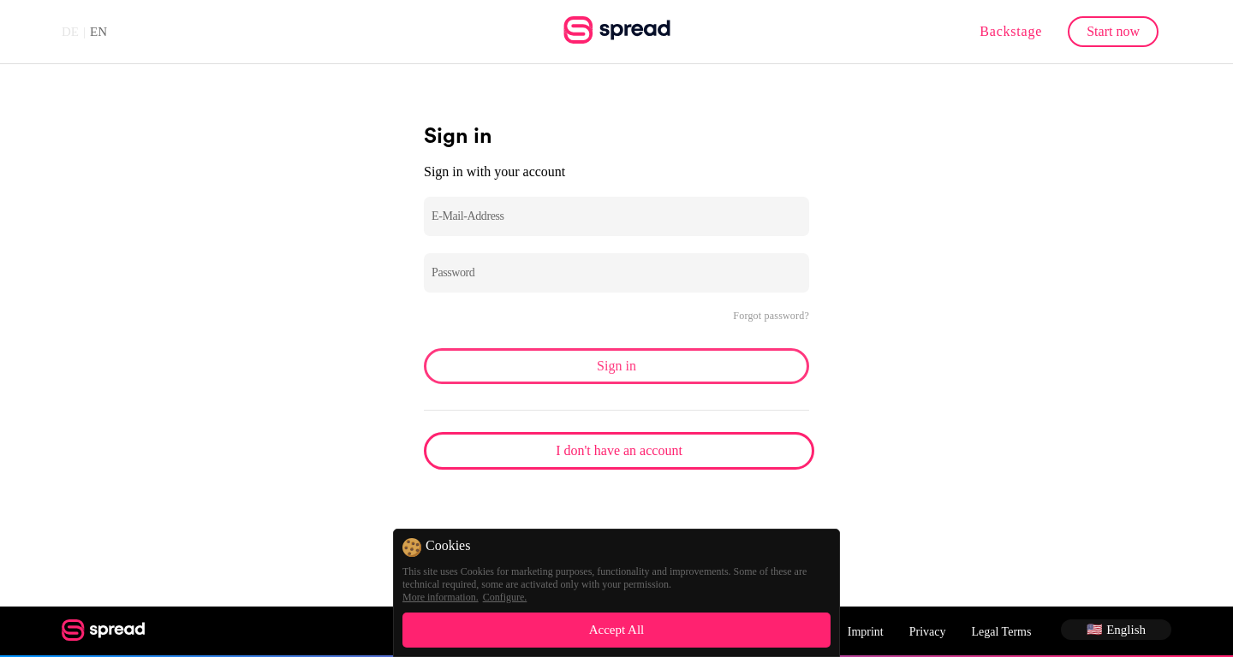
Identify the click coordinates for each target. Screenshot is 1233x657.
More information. (440, 597)
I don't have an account (619, 450)
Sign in (616, 365)
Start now (1113, 31)
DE (70, 31)
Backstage (1011, 31)
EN (98, 31)
